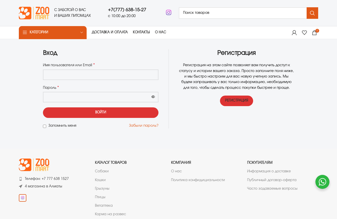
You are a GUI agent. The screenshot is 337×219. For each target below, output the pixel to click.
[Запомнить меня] (44, 126)
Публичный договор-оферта (272, 180)
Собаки (102, 171)
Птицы (100, 197)
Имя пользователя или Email (69, 65)
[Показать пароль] (153, 97)
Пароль (51, 88)
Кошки (100, 180)
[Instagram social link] (168, 13)
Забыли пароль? (143, 125)
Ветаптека (104, 205)
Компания (181, 163)
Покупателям (259, 163)
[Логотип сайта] (34, 12)
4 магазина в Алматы (43, 186)
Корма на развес (110, 214)
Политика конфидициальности (198, 180)
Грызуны (102, 188)
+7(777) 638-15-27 (127, 10)
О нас (176, 171)
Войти (100, 112)
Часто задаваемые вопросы (272, 188)
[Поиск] (248, 13)
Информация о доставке (269, 171)
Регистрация (236, 101)
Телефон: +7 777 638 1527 (47, 179)
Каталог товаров (111, 163)
